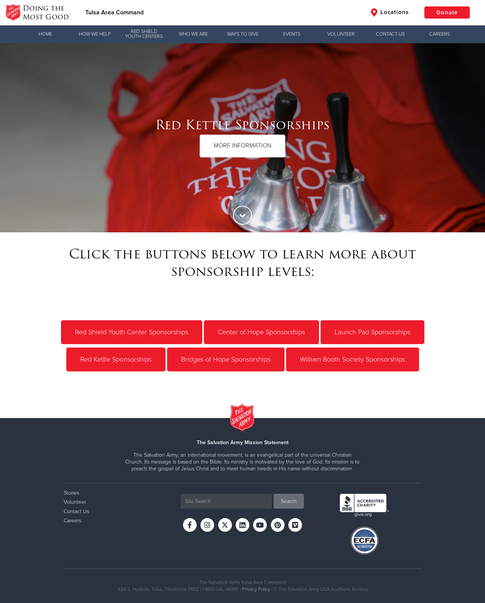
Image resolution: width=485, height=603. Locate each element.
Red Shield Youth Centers (144, 33)
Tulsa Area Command (114, 12)
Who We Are (193, 34)
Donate (447, 12)
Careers (439, 34)
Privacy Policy (256, 589)
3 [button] (242, 198)
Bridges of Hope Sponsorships (226, 359)
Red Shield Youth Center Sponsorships (131, 332)
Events (291, 34)
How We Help (95, 34)
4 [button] (254, 198)
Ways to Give (242, 34)
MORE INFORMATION (242, 145)
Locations (390, 12)
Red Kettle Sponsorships (116, 359)
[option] (242, 137)
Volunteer (341, 34)
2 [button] (231, 198)
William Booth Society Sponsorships (352, 359)
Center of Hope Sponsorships (261, 332)
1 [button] (220, 198)
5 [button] (265, 198)
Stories (71, 493)
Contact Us (390, 34)
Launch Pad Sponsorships (372, 332)
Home (45, 34)
